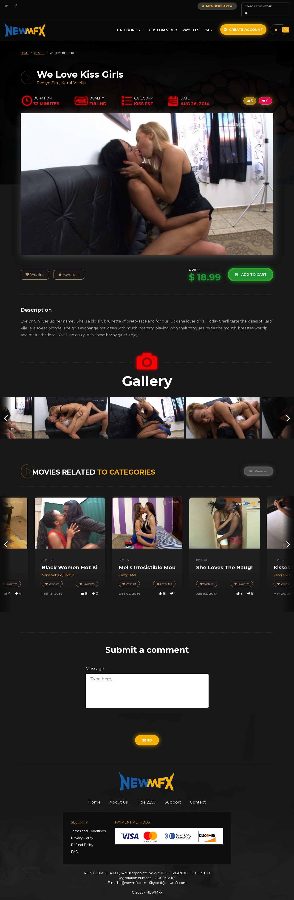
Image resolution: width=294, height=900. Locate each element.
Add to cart (250, 268)
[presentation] (5, 411)
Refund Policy (82, 838)
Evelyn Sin (47, 76)
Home (94, 795)
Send (147, 734)
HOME (24, 46)
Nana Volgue (52, 569)
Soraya (69, 569)
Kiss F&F (48, 553)
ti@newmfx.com (132, 876)
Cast (208, 23)
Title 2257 (146, 795)
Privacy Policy (82, 831)
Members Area (205, 6)
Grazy (124, 569)
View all (258, 465)
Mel (133, 569)
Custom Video (162, 23)
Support (173, 795)
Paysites (189, 23)
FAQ (74, 845)
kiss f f (39, 46)
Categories (129, 23)
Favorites (68, 268)
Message (95, 662)
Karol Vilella (73, 76)
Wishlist (34, 268)
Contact (199, 795)
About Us (118, 795)
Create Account (242, 23)
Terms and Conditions (88, 825)
